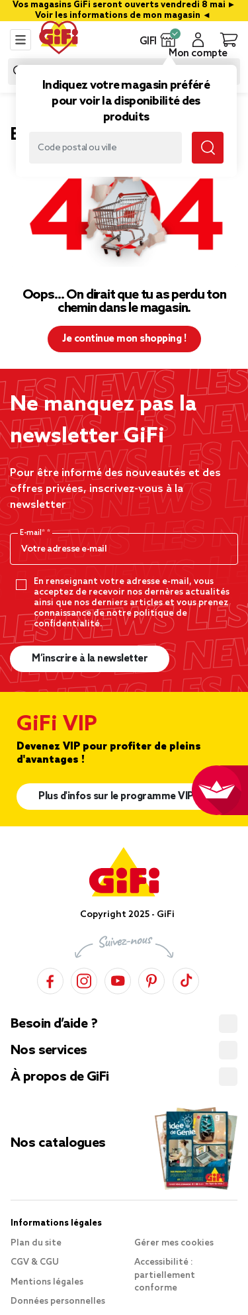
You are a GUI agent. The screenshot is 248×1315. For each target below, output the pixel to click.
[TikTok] (186, 979)
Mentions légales (47, 1282)
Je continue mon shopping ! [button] (124, 339)
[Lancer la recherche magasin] (208, 148)
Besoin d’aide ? (54, 1024)
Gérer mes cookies (174, 1243)
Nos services (49, 1051)
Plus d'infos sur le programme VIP (116, 797)
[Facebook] (50, 979)
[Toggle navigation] (20, 39)
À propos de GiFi (59, 1077)
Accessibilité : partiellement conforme (164, 1275)
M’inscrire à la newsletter (89, 659)
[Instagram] (84, 979)
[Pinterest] (151, 979)
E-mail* (33, 533)
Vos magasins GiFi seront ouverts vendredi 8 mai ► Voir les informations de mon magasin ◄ (125, 10)
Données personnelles (58, 1301)
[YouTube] (117, 979)
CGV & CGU (35, 1262)
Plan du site (36, 1243)
